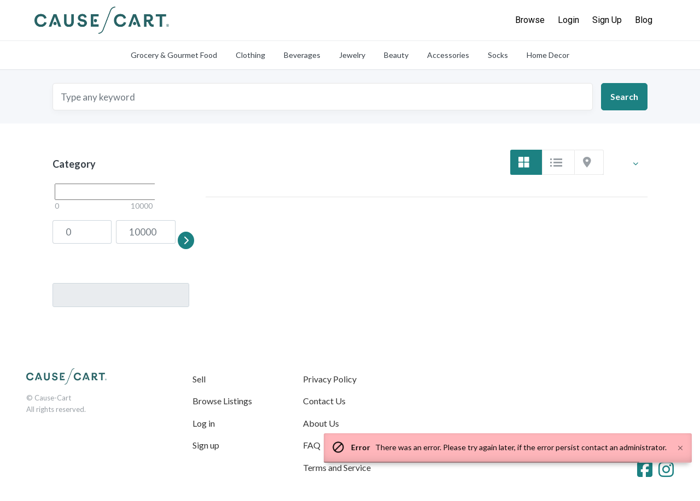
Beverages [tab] (302, 55)
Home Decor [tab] (548, 55)
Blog (643, 20)
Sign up (205, 445)
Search (624, 96)
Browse (530, 20)
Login (568, 20)
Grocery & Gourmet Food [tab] (174, 55)
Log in (203, 423)
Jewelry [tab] (352, 55)
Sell (199, 379)
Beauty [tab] (396, 55)
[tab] (526, 162)
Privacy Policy (330, 379)
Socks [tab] (498, 55)
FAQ (311, 445)
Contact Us (324, 401)
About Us (321, 423)
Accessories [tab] (448, 55)
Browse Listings (222, 401)
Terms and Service (337, 467)
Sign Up (607, 20)
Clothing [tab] (250, 55)
